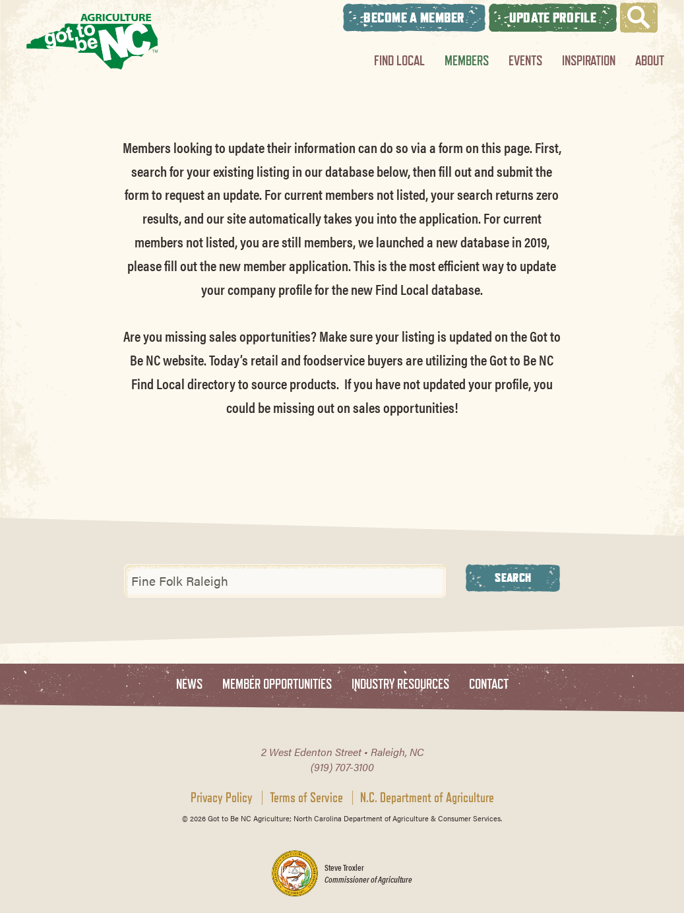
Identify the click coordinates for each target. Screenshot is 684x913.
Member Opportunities (277, 684)
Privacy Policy (222, 797)
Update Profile (552, 17)
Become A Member (414, 17)
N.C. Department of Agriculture (427, 797)
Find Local (399, 60)
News (189, 684)
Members (467, 60)
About (649, 60)
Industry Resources (400, 684)
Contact (489, 684)
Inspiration (588, 60)
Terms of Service (306, 797)
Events (525, 60)
